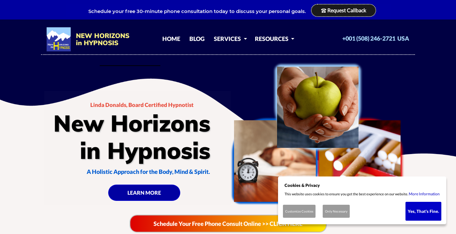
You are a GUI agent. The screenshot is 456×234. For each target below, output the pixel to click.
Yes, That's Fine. (423, 211)
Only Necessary (336, 211)
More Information (424, 193)
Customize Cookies (299, 211)
